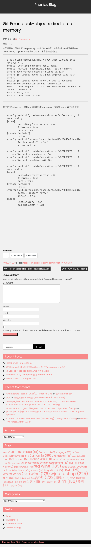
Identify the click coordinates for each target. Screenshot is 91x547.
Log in (9, 519)
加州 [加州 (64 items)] (9, 481)
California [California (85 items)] (40, 459)
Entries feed (12, 523)
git (32, 262)
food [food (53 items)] (8, 462)
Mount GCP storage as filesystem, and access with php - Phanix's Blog (41, 411)
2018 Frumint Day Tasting (74, 268)
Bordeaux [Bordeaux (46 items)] (47, 455)
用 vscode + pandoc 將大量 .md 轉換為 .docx (27, 374)
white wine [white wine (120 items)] (16, 477)
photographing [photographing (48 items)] (56, 466)
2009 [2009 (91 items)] (31, 455)
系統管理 (68, 262)
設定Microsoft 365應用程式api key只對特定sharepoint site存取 (35, 370)
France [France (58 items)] (22, 462)
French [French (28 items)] (57, 463)
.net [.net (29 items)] (6, 456)
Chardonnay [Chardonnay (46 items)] (61, 459)
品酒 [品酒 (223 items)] (45, 481)
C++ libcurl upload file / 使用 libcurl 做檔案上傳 (26, 268)
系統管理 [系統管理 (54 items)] (50, 485)
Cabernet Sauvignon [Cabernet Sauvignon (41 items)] (16, 459)
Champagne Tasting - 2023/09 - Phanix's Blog (29, 397)
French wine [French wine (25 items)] (69, 463)
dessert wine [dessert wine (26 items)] (79, 459)
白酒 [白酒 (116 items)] (33, 485)
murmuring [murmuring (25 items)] (18, 466)
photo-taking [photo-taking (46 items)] (34, 466)
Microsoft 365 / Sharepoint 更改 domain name (29, 378)
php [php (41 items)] (73, 466)
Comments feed (14, 527)
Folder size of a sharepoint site (21, 382)
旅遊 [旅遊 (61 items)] (75, 481)
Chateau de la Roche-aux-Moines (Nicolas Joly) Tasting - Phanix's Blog (41, 421)
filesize (26, 262)
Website (7, 323)
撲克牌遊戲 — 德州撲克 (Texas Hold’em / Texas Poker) (39, 401)
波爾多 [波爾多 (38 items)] (12, 485)
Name (6, 309)
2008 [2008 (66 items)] (17, 455)
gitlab (37, 262)
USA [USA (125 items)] (72, 473)
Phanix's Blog (45, 4)
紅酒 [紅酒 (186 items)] (67, 485)
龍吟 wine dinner (64, 397)
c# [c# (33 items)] (75, 455)
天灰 (8, 401)
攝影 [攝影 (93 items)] (63, 481)
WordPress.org (13, 531)
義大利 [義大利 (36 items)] (16, 489)
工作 (14, 262)
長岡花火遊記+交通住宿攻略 (19, 366)
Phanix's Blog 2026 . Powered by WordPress (23, 545)
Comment (8, 282)
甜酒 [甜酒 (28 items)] (22, 485)
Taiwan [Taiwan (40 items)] (37, 474)
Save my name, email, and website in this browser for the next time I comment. (42, 333)
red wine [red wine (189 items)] (47, 469)
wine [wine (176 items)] (40, 477)
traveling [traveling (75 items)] (53, 474)
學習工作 (7, 262)
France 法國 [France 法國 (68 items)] (41, 462)
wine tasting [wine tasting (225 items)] (69, 477)
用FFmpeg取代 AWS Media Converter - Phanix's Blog (31, 404)
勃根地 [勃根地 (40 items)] (21, 481)
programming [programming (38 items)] (23, 470)
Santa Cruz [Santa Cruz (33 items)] (69, 470)
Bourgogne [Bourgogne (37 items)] (63, 455)
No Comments (22, 39)
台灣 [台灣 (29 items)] (31, 481)
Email (6, 316)
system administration (52, 262)
